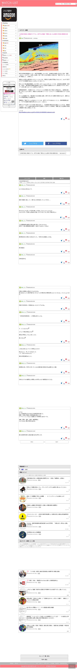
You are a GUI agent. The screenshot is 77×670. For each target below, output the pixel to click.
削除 (51, 182)
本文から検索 (34, 475)
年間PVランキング (34, 545)
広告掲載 (52, 663)
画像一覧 (61, 178)
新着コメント (7, 55)
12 (20, 345)
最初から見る (34, 182)
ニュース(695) (5, 64)
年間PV (5, 30)
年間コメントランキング (24, 546)
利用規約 (11, 663)
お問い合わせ (46, 663)
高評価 (5, 35)
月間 (4, 45)
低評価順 (47, 182)
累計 (4, 50)
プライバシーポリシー (24, 663)
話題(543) (5, 66)
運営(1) (4, 75)
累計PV (5, 33)
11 (20, 324)
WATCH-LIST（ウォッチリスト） (38, 666)
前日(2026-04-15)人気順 (56, 544)
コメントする (27, 178)
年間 (4, 48)
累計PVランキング (42, 545)
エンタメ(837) (7, 69)
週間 (5, 43)
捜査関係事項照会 (63, 663)
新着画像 (5, 57)
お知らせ (41, 663)
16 (20, 431)
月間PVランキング (25, 545)
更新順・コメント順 (37, 544)
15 (20, 408)
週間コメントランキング (52, 545)
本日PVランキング (46, 544)
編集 (54, 182)
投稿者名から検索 (42, 475)
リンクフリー (32, 663)
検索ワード (6, 60)
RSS (37, 663)
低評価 (5, 38)
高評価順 (43, 182)
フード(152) (5, 71)
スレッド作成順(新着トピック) (25, 544)
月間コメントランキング (64, 545)
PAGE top (72, 666)
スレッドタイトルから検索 (25, 475)
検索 (44, 178)
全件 (39, 182)
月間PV (5, 28)
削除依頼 (57, 663)
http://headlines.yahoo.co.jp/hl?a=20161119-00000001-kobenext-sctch (37, 112)
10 (20, 312)
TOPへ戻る (44, 659)
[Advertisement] (32, 17)
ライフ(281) (5, 73)
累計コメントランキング (36, 546)
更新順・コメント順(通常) (24, 182)
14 (20, 375)
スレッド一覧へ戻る (44, 656)
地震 (22, 469)
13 (20, 363)
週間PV (6, 25)
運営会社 (16, 663)
